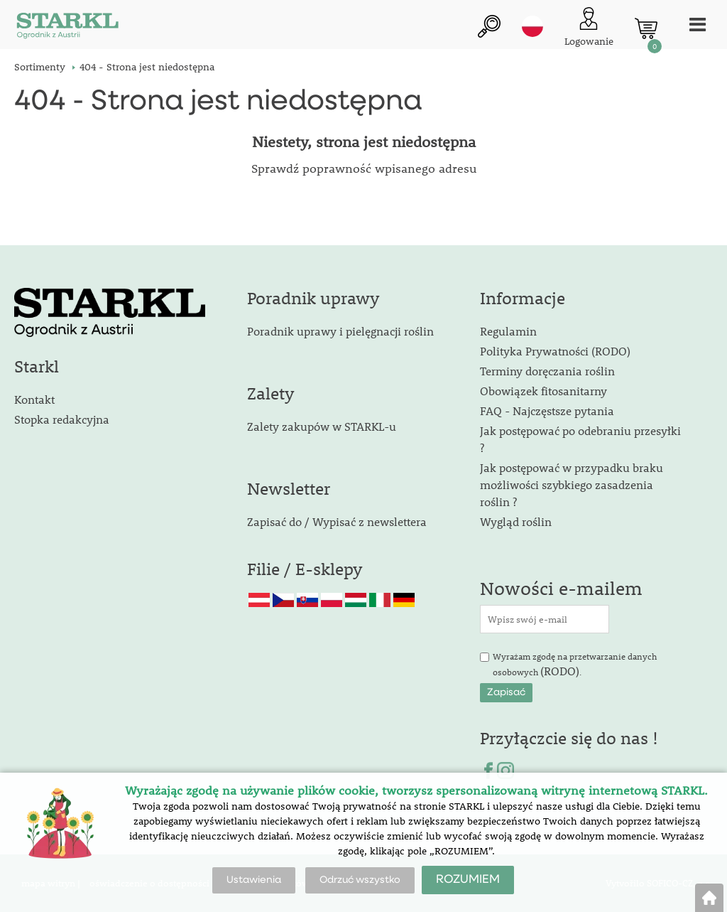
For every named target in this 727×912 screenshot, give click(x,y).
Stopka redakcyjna (61, 419)
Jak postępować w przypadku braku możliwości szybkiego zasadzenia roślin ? (571, 484)
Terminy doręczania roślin (547, 370)
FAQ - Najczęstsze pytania (547, 410)
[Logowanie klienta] (588, 28)
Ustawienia (253, 880)
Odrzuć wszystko (359, 880)
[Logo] (67, 28)
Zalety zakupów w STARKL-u (321, 426)
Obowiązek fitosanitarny (543, 390)
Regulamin (508, 330)
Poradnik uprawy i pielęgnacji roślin (340, 330)
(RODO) (559, 670)
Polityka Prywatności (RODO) (555, 350)
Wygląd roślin (516, 521)
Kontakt (34, 399)
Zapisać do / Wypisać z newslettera (337, 521)
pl (532, 26)
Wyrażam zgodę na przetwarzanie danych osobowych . (575, 664)
